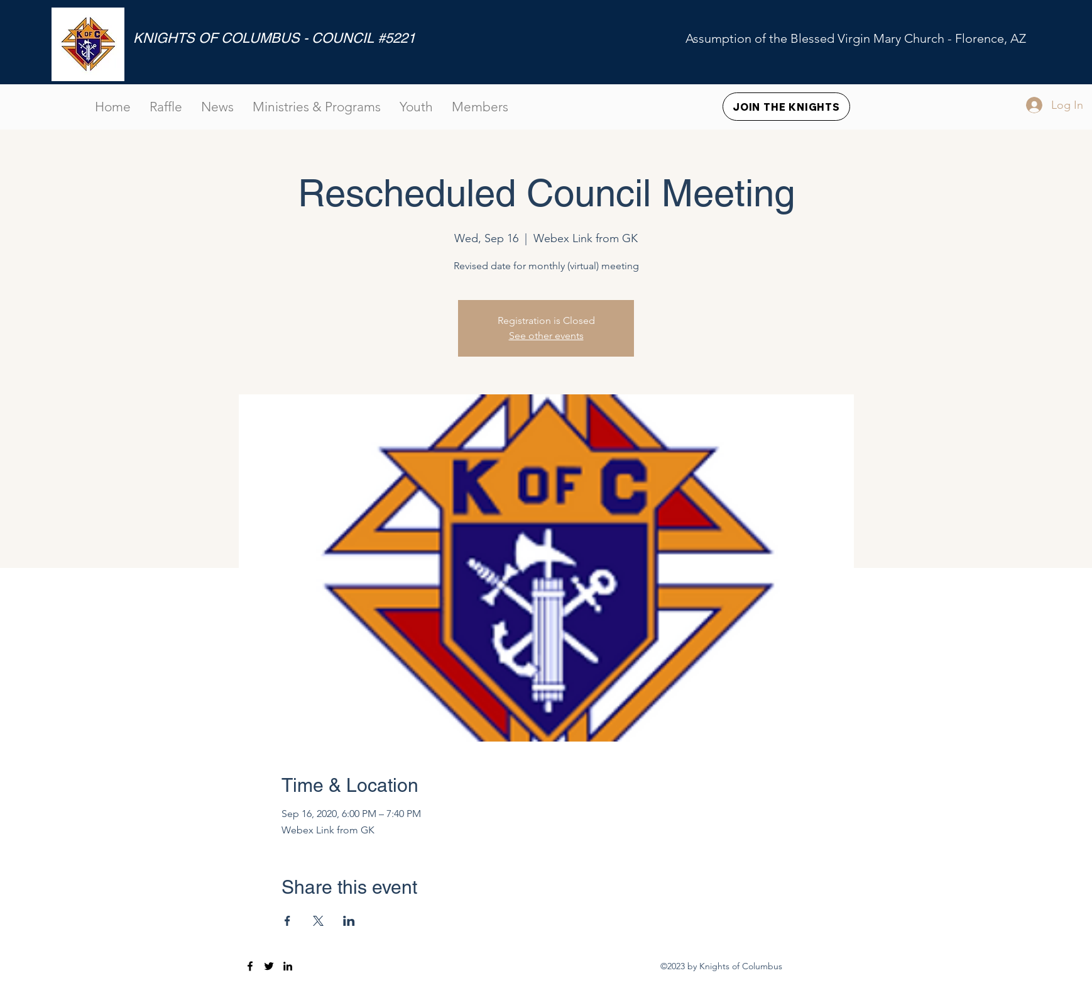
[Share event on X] (318, 921)
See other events (546, 336)
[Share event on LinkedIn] (349, 921)
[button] (480, 107)
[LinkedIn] (287, 966)
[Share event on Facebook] (287, 921)
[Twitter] (269, 966)
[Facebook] (250, 966)
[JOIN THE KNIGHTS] (786, 106)
